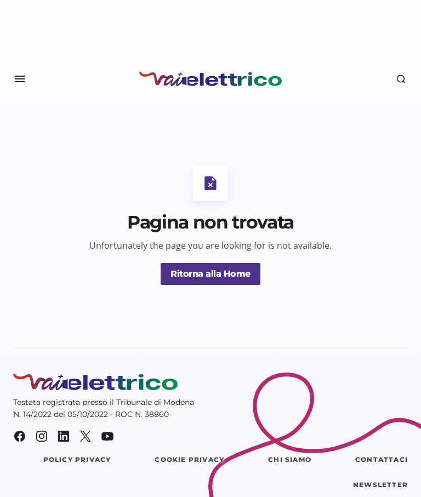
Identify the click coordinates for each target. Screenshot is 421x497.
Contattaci (381, 459)
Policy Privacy (77, 459)
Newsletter (380, 485)
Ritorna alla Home (210, 274)
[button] (19, 78)
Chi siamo (289, 459)
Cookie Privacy (189, 459)
